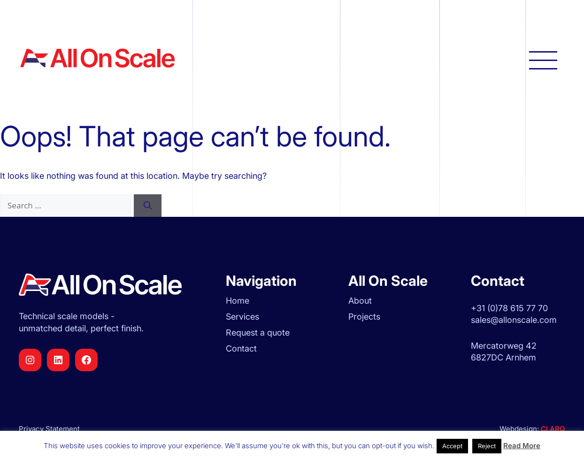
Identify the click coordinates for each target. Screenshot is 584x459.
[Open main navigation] (543, 60)
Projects (364, 316)
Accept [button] (452, 446)
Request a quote (258, 332)
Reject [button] (487, 446)
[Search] (147, 205)
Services (242, 316)
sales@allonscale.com (514, 320)
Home (237, 301)
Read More (521, 445)
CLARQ (552, 428)
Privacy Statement (49, 428)
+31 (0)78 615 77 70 (509, 308)
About (360, 301)
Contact (241, 348)
